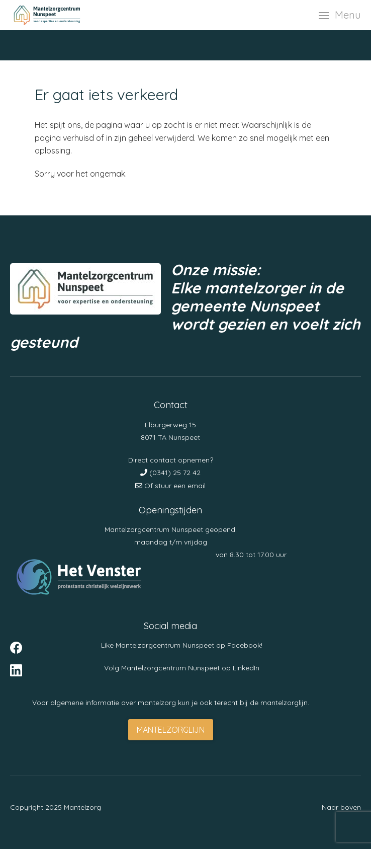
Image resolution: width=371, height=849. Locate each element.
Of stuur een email (170, 485)
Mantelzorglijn (171, 730)
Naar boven (341, 807)
